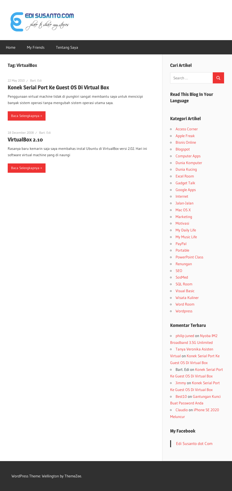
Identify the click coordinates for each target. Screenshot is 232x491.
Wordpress (184, 311)
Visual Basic (185, 290)
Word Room (185, 304)
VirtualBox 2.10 (25, 139)
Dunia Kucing (186, 169)
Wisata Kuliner (187, 297)
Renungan (184, 263)
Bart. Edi (36, 80)
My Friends (35, 47)
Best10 (181, 396)
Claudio (182, 409)
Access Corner (187, 128)
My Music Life (186, 236)
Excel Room (185, 176)
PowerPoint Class (189, 257)
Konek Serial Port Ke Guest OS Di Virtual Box (58, 87)
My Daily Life (186, 230)
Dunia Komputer (189, 162)
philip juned (185, 335)
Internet (182, 196)
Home (10, 47)
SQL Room (184, 284)
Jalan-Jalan (184, 203)
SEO (179, 270)
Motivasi (182, 223)
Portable (182, 250)
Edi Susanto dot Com (194, 443)
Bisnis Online (186, 142)
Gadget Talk (185, 182)
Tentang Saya (67, 47)
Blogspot (183, 149)
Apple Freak (185, 135)
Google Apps (186, 189)
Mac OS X (183, 209)
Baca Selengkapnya (25, 116)
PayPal (181, 243)
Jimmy (181, 382)
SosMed (182, 277)
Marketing (184, 216)
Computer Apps (188, 155)
